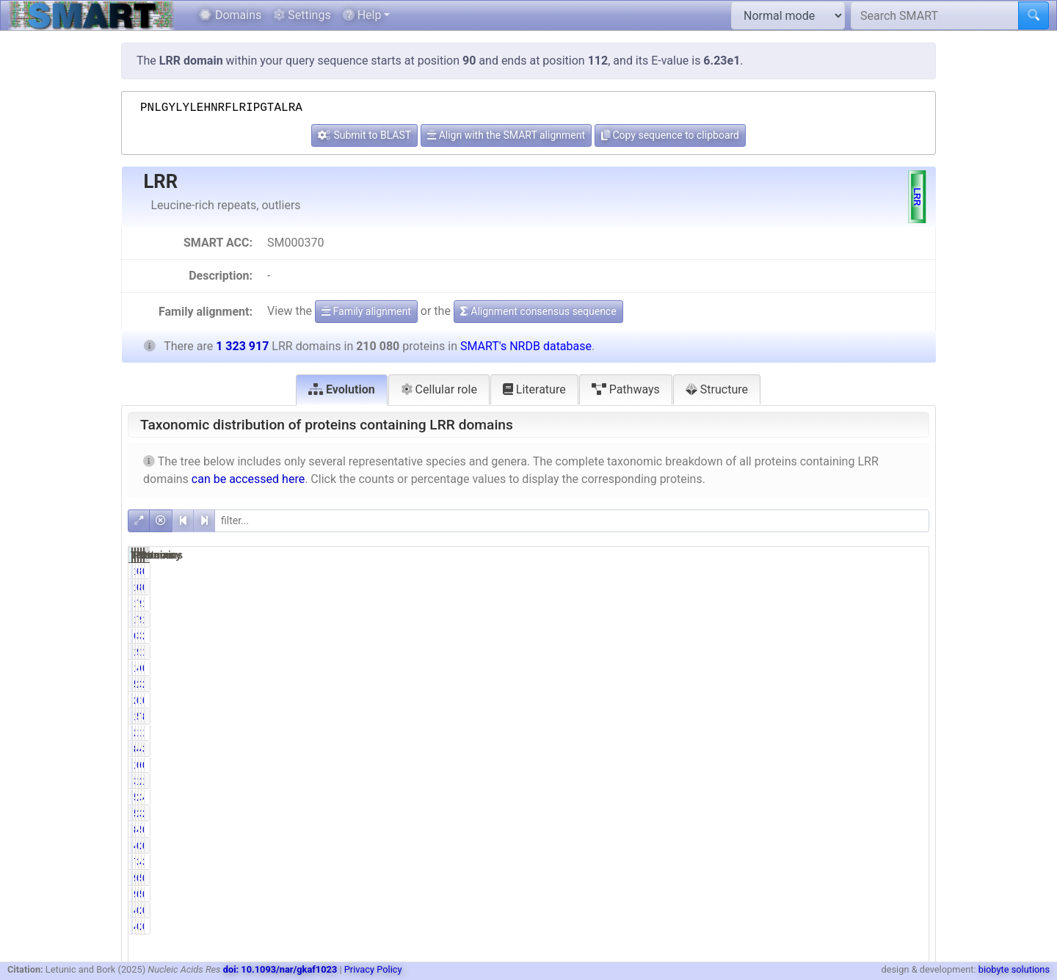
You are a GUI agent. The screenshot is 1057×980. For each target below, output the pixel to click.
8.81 (910, 716)
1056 (738, 765)
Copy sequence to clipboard (670, 135)
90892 (849, 603)
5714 (738, 684)
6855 (851, 765)
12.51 (907, 732)
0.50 (796, 765)
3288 (738, 781)
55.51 (794, 716)
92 (744, 878)
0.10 (910, 700)
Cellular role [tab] (439, 389)
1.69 (910, 781)
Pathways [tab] (626, 389)
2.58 (910, 636)
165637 (846, 732)
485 (741, 846)
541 (854, 878)
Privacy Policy (373, 969)
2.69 (910, 684)
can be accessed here (248, 479)
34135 (849, 636)
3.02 (796, 636)
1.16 (910, 603)
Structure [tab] (717, 389)
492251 (846, 749)
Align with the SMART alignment (506, 135)
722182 (846, 716)
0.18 (910, 846)
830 (854, 571)
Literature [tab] (534, 389)
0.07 (796, 571)
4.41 (910, 797)
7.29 (796, 603)
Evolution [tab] (341, 389)
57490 (736, 813)
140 (741, 571)
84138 (736, 749)
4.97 (796, 668)
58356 (736, 797)
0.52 (910, 765)
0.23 (796, 846)
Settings (301, 15)
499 (741, 910)
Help (362, 15)
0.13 (796, 700)
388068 (846, 797)
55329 (849, 829)
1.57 (796, 781)
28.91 (907, 813)
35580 (849, 684)
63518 (849, 668)
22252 (736, 732)
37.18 (907, 749)
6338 (738, 636)
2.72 (796, 684)
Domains (230, 15)
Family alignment (366, 311)
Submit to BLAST (364, 135)
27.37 (794, 813)
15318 (736, 603)
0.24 (796, 910)
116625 (733, 716)
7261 (738, 862)
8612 (738, 829)
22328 (849, 781)
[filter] (571, 520)
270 (741, 700)
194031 (733, 652)
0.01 (910, 571)
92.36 (794, 652)
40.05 (794, 749)
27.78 (794, 797)
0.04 (796, 878)
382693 (846, 813)
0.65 (910, 829)
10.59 (794, 732)
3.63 (910, 862)
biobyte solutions (1014, 969)
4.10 (796, 829)
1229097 (843, 652)
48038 (849, 862)
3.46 (796, 862)
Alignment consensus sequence (538, 311)
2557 (851, 910)
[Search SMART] (935, 15)
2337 (851, 846)
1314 (851, 700)
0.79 (910, 668)
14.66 (907, 652)
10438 (736, 668)
